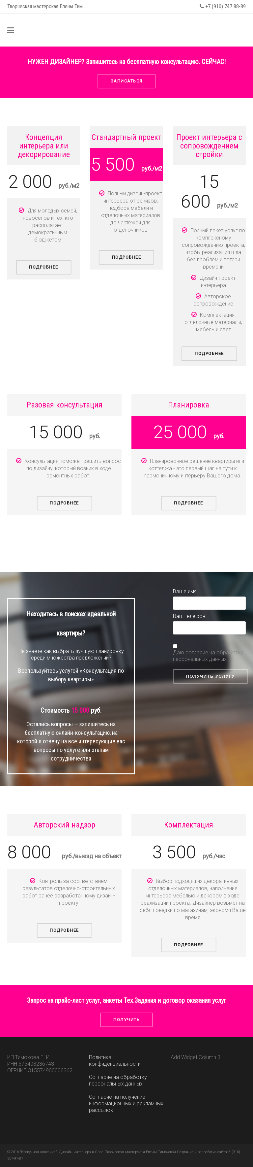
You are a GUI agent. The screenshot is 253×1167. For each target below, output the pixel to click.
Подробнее (43, 267)
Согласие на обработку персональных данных (118, 1080)
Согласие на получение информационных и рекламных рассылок (126, 1103)
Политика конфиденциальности (115, 1060)
